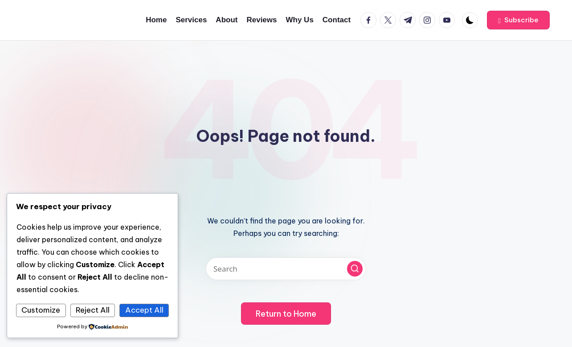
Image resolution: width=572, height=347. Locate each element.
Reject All (93, 310)
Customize (40, 310)
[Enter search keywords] (286, 268)
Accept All (144, 310)
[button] (518, 20)
